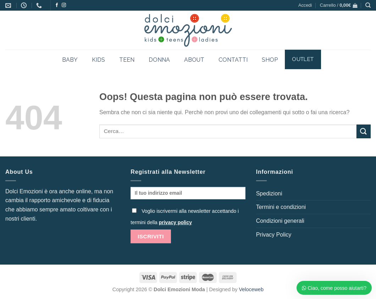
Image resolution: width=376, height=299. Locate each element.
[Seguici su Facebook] (57, 5)
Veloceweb (251, 289)
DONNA (159, 59)
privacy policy (175, 222)
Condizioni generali (280, 221)
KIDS (98, 59)
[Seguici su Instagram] (64, 5)
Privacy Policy (274, 235)
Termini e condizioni (281, 207)
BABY (70, 59)
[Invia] (363, 131)
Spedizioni (269, 193)
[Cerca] (368, 5)
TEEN (126, 59)
